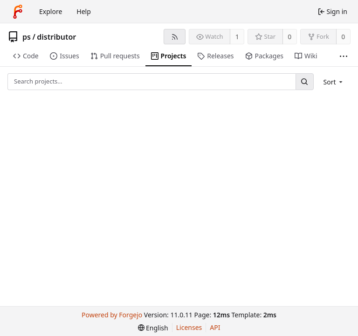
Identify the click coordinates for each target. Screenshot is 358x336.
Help (83, 11)
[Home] (18, 11)
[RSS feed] (175, 36)
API (215, 327)
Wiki (306, 55)
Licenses (189, 327)
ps (26, 37)
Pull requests (115, 55)
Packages (264, 55)
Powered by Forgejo (112, 314)
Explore (50, 11)
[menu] (334, 81)
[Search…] (304, 81)
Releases (215, 55)
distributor (56, 37)
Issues (64, 55)
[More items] (344, 56)
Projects (168, 55)
